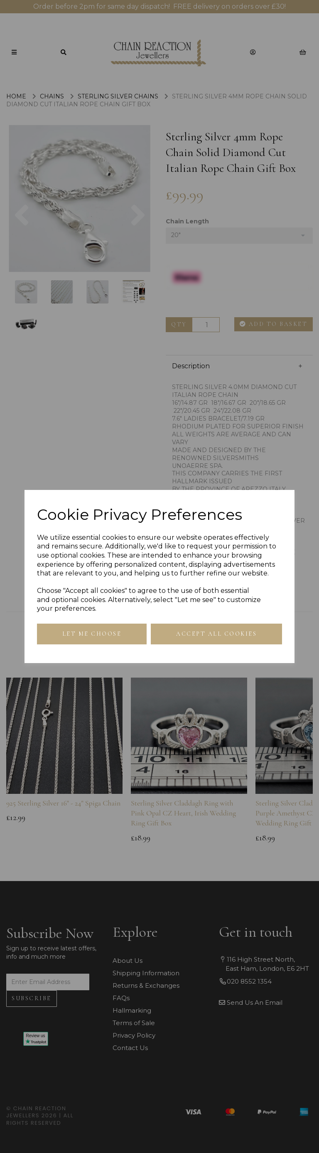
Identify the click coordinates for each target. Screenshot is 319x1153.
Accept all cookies (216, 633)
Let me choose (92, 633)
